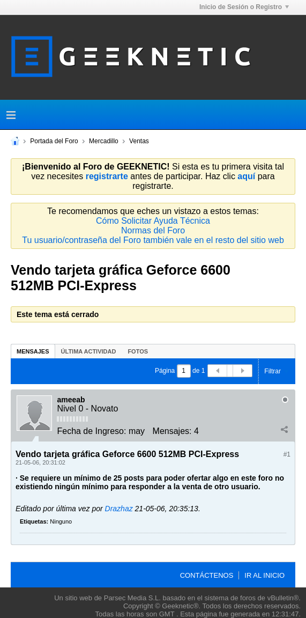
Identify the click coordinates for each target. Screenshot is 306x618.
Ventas (139, 141)
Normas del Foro (153, 230)
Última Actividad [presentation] (88, 351)
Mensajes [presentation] (33, 351)
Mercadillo (103, 141)
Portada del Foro (54, 141)
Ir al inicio (264, 575)
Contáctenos (207, 575)
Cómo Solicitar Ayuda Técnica (153, 220)
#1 (286, 454)
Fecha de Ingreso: (91, 431)
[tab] (33, 351)
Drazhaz (119, 508)
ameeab (71, 399)
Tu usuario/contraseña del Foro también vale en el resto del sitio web (153, 240)
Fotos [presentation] (138, 351)
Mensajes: (172, 431)
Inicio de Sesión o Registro (244, 7)
